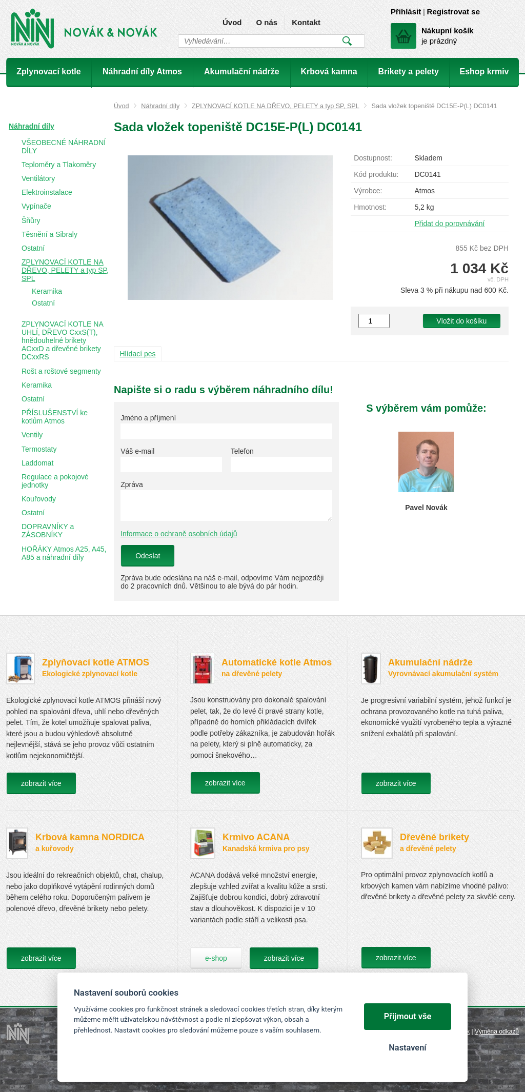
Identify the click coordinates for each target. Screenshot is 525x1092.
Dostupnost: (373, 158)
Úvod (232, 22)
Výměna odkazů (497, 1031)
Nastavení (407, 1048)
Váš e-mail (137, 451)
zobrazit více (41, 783)
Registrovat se (453, 11)
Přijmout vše (408, 1016)
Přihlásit (406, 11)
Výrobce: (368, 191)
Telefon (242, 451)
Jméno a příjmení (148, 418)
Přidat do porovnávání (449, 223)
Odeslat (147, 556)
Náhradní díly (160, 106)
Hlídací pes (138, 354)
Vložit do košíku (461, 321)
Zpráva (131, 484)
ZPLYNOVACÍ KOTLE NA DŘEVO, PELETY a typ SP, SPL (275, 106)
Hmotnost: (370, 207)
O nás (266, 22)
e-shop (216, 958)
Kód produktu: (376, 174)
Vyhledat (346, 41)
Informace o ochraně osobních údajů (178, 534)
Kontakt (306, 22)
